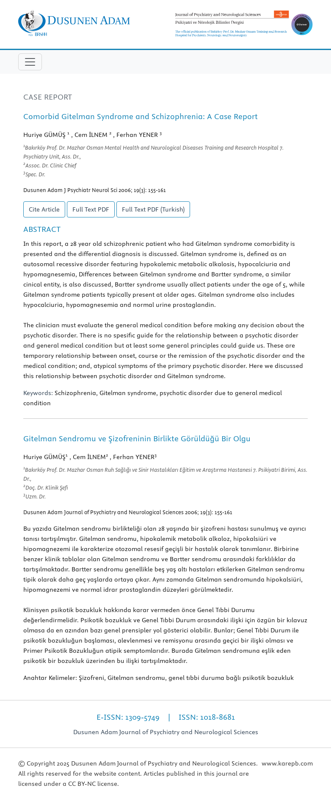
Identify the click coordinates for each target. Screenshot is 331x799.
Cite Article (44, 209)
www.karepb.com (287, 763)
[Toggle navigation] (30, 61)
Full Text (90, 209)
